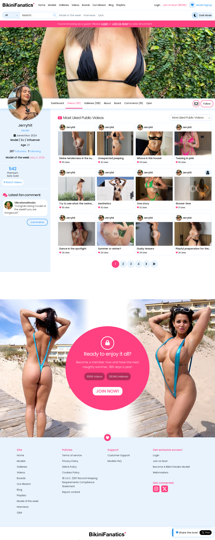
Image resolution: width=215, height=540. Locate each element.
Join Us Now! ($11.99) (174, 5)
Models (52, 5)
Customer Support (119, 455)
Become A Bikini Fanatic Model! (171, 466)
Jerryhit (70, 127)
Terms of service (72, 455)
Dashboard (57, 103)
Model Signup (200, 5)
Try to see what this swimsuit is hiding (76, 203)
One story (143, 203)
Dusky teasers (145, 248)
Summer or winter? (109, 248)
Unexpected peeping (111, 158)
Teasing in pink (185, 158)
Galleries (64, 5)
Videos (75, 5)
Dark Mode (202, 15)
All (6, 15)
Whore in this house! (149, 158)
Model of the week (70, 15)
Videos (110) (74, 103)
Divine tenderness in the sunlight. (76, 158)
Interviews (89, 15)
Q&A (100, 15)
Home (41, 5)
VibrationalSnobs (25, 202)
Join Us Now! (120, 24)
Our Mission (99, 5)
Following (34, 151)
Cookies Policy (70, 472)
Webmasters (160, 472)
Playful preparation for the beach (193, 248)
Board (117, 103)
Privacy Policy (70, 461)
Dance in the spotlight (72, 248)
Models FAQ (115, 461)
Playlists (120, 5)
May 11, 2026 (37, 157)
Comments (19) (133, 103)
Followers (18, 151)
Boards (86, 5)
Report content (71, 492)
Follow (206, 103)
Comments (37, 222)
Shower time (183, 203)
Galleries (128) (92, 103)
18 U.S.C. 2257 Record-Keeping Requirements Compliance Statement (79, 482)
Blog (111, 5)
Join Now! (107, 391)
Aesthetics (104, 203)
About (107, 103)
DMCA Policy (69, 466)
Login (157, 5)
